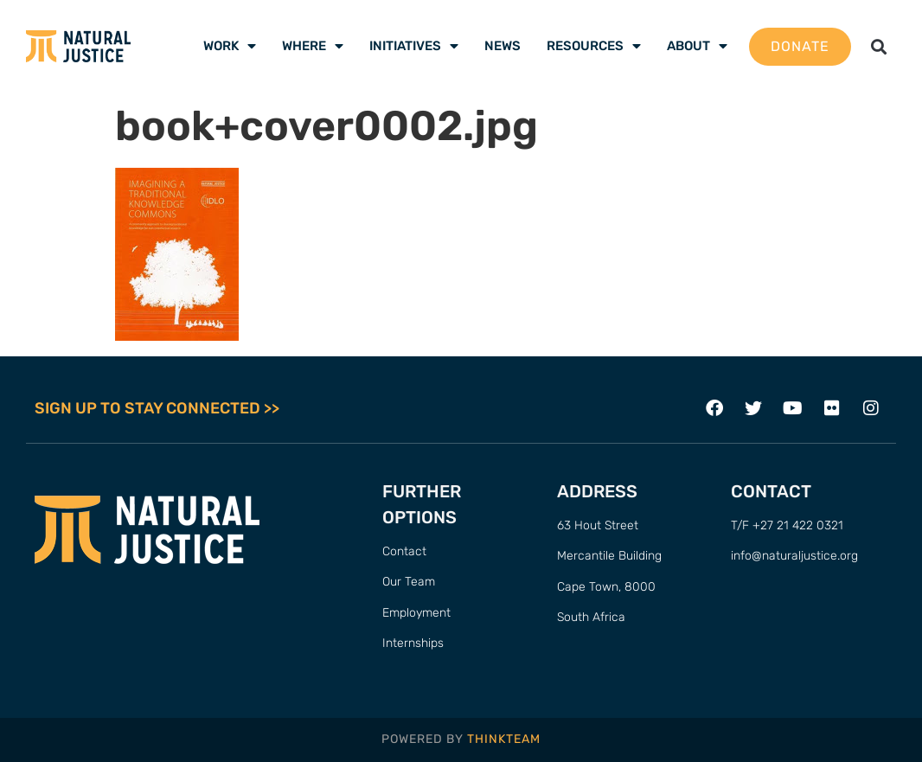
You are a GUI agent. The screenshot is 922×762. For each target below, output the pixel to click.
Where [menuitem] (312, 46)
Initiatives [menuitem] (413, 46)
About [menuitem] (697, 46)
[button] (878, 46)
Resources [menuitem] (594, 46)
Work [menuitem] (229, 46)
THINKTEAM (504, 739)
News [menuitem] (502, 46)
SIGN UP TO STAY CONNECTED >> (157, 408)
